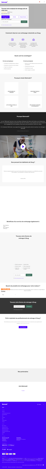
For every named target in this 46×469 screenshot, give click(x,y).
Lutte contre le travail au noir (6, 413)
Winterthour (28, 460)
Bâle (13, 458)
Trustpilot (23, 390)
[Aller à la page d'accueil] (5, 404)
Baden (12, 458)
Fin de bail (14, 17)
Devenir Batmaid (4, 414)
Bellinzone (16, 458)
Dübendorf (42, 458)
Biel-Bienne (21, 458)
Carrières (3, 417)
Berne (18, 458)
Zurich (41, 460)
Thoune (8, 460)
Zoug (39, 460)
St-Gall (3, 460)
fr (40, 1)
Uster (10, 460)
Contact (3, 421)
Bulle (25, 458)
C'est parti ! (24, 21)
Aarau (3, 458)
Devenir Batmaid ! (23, 327)
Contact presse (4, 420)
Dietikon (39, 458)
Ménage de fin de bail (5, 428)
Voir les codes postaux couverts (18, 309)
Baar (10, 458)
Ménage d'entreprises (23, 17)
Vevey (16, 460)
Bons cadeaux (4, 425)
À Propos (3, 411)
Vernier (14, 460)
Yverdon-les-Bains (33, 460)
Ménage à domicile (5, 17)
